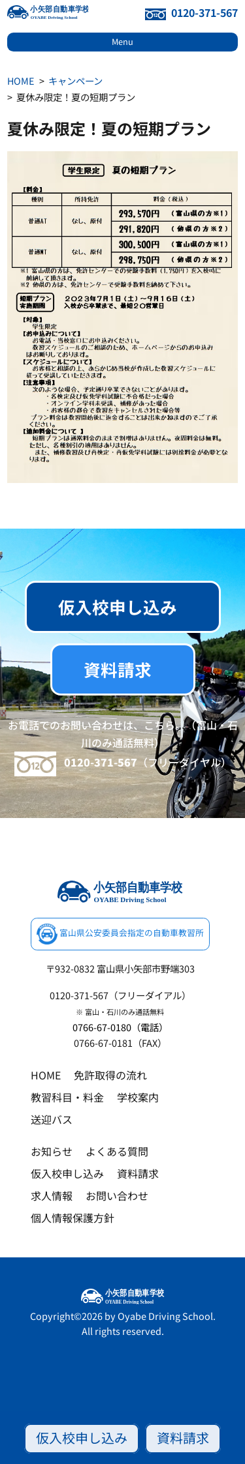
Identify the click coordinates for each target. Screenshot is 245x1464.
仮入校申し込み (81, 1437)
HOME (20, 80)
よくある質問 (117, 1151)
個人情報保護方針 (72, 1217)
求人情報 (52, 1195)
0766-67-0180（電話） (120, 1027)
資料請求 (183, 1437)
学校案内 (138, 1097)
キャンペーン (75, 80)
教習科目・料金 (67, 1097)
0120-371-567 (191, 12)
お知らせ (52, 1151)
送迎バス (52, 1119)
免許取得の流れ (110, 1075)
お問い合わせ (117, 1195)
